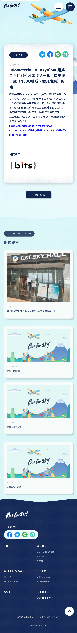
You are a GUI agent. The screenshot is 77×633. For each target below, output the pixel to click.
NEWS (42, 591)
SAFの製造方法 (11, 581)
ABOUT (43, 546)
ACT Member (43, 576)
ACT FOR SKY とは (45, 551)
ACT (7, 591)
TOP (7, 546)
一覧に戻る (38, 195)
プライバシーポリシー (50, 616)
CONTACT (45, 598)
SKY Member (43, 581)
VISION (40, 556)
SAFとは (8, 576)
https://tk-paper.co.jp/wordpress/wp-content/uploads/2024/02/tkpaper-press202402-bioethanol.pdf (37, 130)
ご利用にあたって (25, 616)
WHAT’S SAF (14, 571)
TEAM (40, 560)
